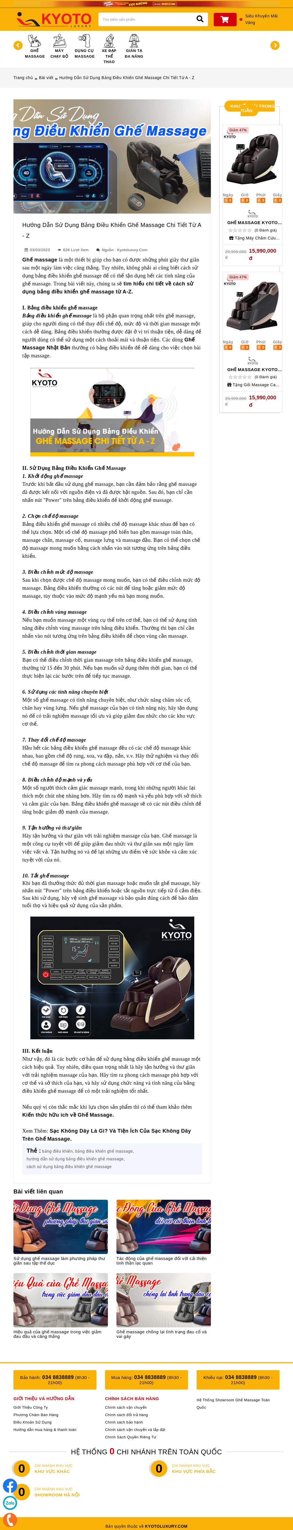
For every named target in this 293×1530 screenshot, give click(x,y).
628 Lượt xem (73, 250)
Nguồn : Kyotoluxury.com (121, 250)
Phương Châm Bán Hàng (35, 1415)
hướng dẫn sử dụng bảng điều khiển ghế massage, (76, 1159)
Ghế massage (40, 260)
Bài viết (46, 77)
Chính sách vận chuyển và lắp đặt (135, 1430)
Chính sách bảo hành (124, 1422)
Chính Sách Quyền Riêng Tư (131, 1437)
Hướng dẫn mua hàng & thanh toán (44, 1430)
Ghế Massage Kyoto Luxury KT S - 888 (252, 225)
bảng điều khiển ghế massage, (104, 1151)
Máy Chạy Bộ (59, 46)
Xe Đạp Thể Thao (109, 49)
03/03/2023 (37, 250)
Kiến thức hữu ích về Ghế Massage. (68, 1115)
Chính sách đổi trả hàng (126, 1415)
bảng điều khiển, (58, 1151)
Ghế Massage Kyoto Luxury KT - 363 (252, 372)
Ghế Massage (35, 46)
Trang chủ (23, 77)
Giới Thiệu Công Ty (30, 1407)
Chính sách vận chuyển (126, 1407)
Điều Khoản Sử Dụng (32, 1422)
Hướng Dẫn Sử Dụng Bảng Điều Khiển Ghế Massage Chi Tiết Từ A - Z (127, 77)
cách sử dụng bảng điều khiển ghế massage (69, 1166)
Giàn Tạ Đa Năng (134, 46)
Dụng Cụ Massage (85, 46)
